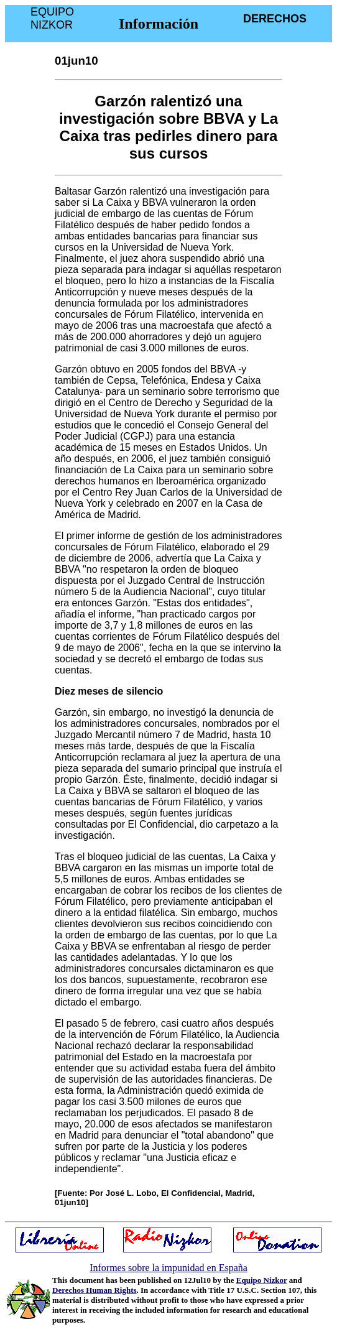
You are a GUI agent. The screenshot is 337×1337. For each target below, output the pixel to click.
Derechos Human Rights (94, 1290)
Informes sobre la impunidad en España (168, 1267)
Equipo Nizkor (261, 1280)
